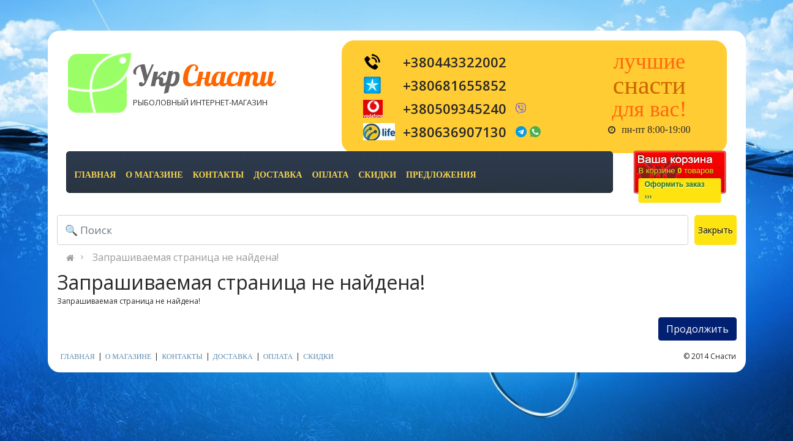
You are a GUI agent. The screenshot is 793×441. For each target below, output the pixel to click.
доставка (278, 174)
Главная (95, 174)
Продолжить (697, 329)
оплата (330, 174)
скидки (377, 174)
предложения (441, 174)
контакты (218, 174)
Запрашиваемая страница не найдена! (185, 257)
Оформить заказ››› (675, 190)
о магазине (154, 174)
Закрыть (715, 230)
